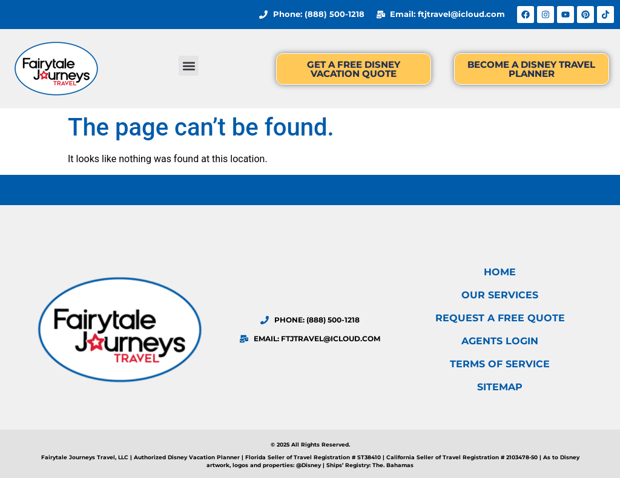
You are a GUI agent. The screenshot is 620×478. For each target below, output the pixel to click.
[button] (189, 66)
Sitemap (500, 387)
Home (500, 272)
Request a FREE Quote (500, 318)
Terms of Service (500, 364)
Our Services (499, 295)
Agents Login (499, 341)
